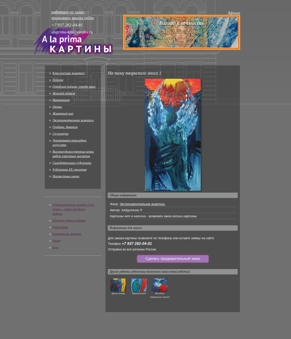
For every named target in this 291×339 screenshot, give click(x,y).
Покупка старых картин (69, 220)
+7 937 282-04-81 (137, 243)
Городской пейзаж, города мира (74, 86)
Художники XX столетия (70, 169)
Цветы (57, 107)
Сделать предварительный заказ (172, 259)
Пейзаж (58, 80)
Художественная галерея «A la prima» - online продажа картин (73, 209)
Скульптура (61, 133)
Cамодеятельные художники (72, 163)
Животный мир (63, 113)
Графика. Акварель (65, 127)
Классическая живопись (69, 73)
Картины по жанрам (67, 234)
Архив (56, 240)
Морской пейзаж (64, 93)
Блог (56, 247)
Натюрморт (61, 100)
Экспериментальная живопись (73, 120)
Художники (60, 227)
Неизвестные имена (66, 176)
